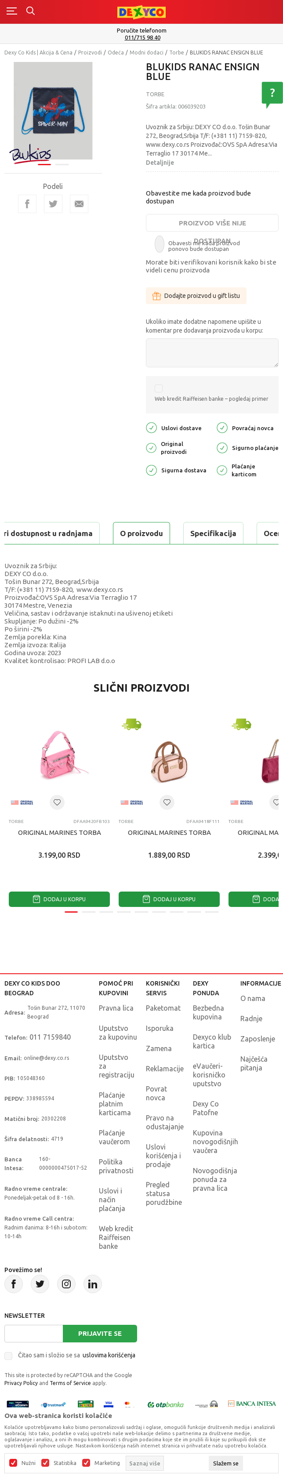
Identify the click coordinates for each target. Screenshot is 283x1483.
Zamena (159, 1048)
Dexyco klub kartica (212, 1041)
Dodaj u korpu (59, 899)
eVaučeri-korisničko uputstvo (209, 1075)
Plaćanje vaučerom (114, 1137)
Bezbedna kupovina (208, 1012)
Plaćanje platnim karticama (115, 1104)
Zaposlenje (257, 1039)
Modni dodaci (146, 52)
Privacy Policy (21, 1383)
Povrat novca (156, 1093)
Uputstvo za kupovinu (118, 1032)
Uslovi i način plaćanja (112, 1199)
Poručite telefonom (142, 30)
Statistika (65, 1463)
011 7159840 (50, 1037)
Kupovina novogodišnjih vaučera (215, 1141)
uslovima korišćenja (109, 1355)
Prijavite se (100, 1333)
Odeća (116, 52)
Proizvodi (90, 52)
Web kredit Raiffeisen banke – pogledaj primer (211, 399)
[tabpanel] (53, 111)
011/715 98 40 (142, 37)
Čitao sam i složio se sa (76, 1355)
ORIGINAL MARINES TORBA (59, 832)
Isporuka (160, 1028)
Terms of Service (70, 1383)
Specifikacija (213, 533)
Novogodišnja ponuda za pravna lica (215, 1179)
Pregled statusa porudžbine (164, 1193)
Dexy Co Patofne (206, 1108)
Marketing (107, 1463)
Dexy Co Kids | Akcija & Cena (38, 52)
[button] (57, 802)
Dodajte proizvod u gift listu (196, 296)
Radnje (251, 1019)
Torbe (176, 52)
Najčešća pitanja (254, 1063)
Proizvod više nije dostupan (212, 225)
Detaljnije (160, 162)
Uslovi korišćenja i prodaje (163, 1155)
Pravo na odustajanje (165, 1122)
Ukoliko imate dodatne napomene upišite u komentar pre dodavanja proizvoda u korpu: (204, 326)
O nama (252, 998)
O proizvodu (141, 533)
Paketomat (163, 1008)
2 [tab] (62, 164)
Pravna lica (116, 1008)
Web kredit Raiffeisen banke (116, 1237)
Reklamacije (165, 1069)
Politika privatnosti (116, 1166)
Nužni (29, 1463)
